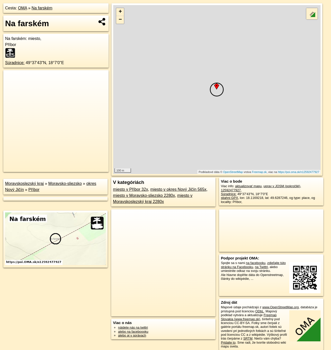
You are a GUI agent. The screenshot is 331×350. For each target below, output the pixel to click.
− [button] (120, 20)
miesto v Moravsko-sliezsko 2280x (144, 195)
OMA (22, 8)
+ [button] (120, 12)
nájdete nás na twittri (133, 327)
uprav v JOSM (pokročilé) (282, 186)
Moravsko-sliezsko (65, 183)
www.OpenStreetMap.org (280, 307)
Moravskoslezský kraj (24, 183)
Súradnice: (15, 63)
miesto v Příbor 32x (130, 189)
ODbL (259, 311)
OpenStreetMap (233, 171)
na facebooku (255, 263)
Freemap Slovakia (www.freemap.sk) (249, 317)
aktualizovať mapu (248, 186)
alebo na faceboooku (133, 331)
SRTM (247, 338)
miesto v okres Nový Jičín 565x (178, 189)
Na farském (42, 8)
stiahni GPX (229, 198)
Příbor (34, 189)
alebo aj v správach (132, 335)
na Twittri (261, 267)
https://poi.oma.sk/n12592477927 (298, 171)
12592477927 (231, 190)
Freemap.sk (259, 171)
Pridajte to (228, 342)
